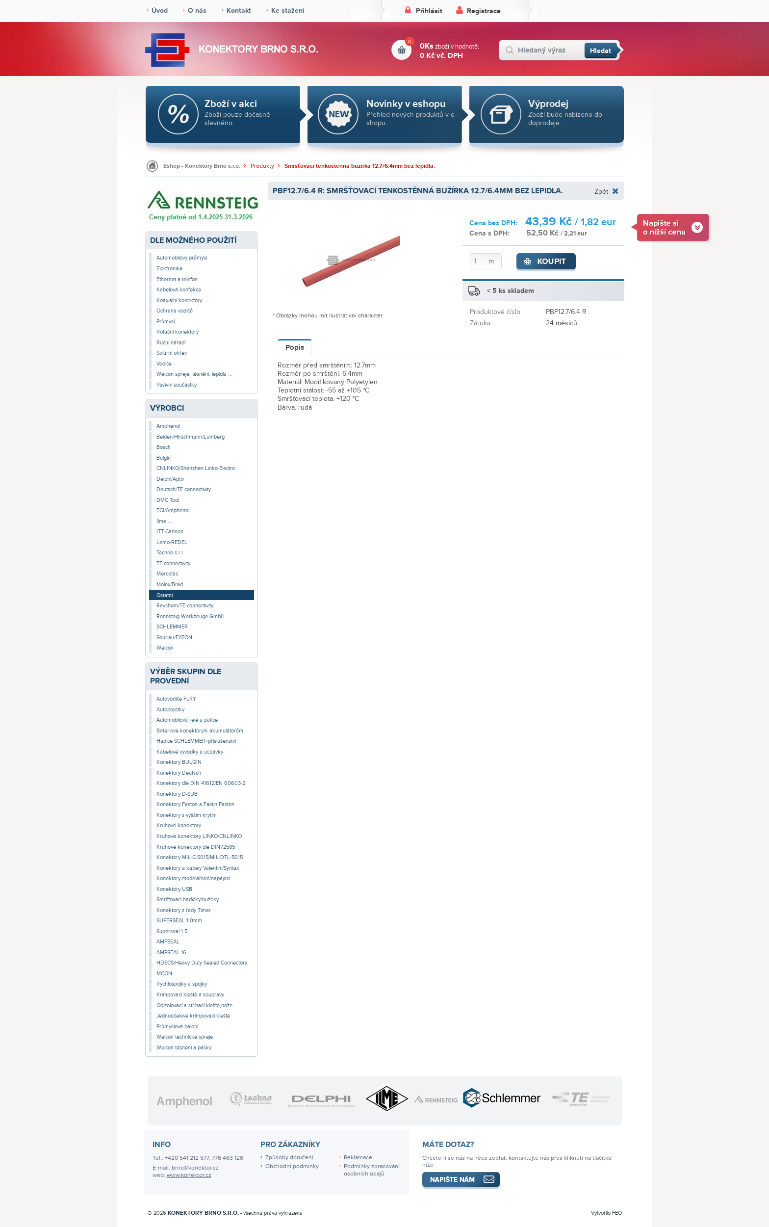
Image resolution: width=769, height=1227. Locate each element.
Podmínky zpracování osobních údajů (372, 1170)
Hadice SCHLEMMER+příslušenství (196, 741)
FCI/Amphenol (172, 510)
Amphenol (168, 426)
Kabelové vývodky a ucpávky (189, 752)
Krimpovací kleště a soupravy (190, 995)
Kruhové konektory (178, 825)
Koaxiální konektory (179, 300)
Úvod (160, 10)
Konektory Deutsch (178, 773)
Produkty (262, 166)
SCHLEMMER (172, 627)
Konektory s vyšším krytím (186, 815)
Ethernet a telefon (177, 279)
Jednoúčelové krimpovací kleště (193, 1016)
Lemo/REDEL (171, 542)
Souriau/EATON (174, 637)
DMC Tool (167, 500)
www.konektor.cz (189, 1175)
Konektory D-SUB (177, 794)
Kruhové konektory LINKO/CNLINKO (199, 836)
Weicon (165, 648)
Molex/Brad (169, 584)
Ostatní (164, 595)
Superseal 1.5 (171, 931)
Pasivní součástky (176, 385)
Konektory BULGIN (179, 762)
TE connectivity (173, 563)
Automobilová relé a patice (187, 720)
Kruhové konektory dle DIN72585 (195, 847)
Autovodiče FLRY (176, 699)
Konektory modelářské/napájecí (193, 878)
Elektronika (169, 268)
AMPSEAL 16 (171, 952)
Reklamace (358, 1157)
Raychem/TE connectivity (184, 605)
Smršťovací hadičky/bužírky (187, 899)
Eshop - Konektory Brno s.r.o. (201, 166)
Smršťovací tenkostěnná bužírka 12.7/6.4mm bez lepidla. (359, 166)
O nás (197, 10)
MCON (164, 973)
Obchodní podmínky (292, 1166)
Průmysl (165, 321)
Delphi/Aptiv (170, 479)
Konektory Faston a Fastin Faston (195, 804)
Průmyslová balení (177, 1026)
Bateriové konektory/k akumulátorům (199, 731)
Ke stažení (288, 10)
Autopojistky (170, 709)
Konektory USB (174, 889)
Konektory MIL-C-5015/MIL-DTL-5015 (199, 857)
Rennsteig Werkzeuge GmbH (190, 616)
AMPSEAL (167, 942)
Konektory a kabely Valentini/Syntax (197, 868)
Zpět (601, 191)
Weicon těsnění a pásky (183, 1047)
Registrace (484, 11)
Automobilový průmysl (181, 258)
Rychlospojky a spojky (181, 984)
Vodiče (164, 364)
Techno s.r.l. (170, 552)
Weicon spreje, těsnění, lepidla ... (194, 374)
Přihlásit (429, 11)
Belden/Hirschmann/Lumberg (190, 437)
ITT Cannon (169, 531)
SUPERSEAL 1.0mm (179, 920)
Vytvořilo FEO (606, 1213)
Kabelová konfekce (178, 290)
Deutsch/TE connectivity (183, 489)
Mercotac (167, 574)
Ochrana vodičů (174, 311)
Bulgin (163, 458)
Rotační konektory (177, 332)
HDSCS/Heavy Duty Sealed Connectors (201, 963)
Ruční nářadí (170, 342)
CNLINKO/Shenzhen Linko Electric (195, 468)
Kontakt (239, 10)
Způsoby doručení (289, 1157)
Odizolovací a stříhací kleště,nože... (196, 1005)
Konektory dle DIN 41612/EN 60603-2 (200, 783)
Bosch (163, 447)
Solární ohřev (171, 353)
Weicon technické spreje (184, 1037)
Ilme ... (164, 521)
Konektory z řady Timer (183, 910)
